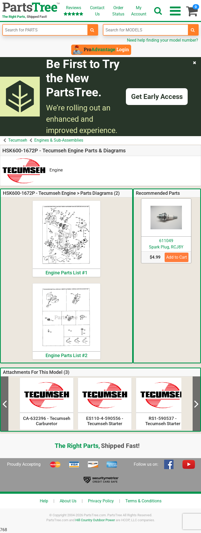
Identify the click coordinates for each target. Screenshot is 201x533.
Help (44, 500)
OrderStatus (118, 10)
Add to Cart (176, 257)
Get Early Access (157, 97)
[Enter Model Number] (145, 30)
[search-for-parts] (92, 30)
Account (138, 11)
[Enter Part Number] (45, 30)
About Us (68, 500)
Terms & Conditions (143, 500)
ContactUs (97, 10)
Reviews (73, 10)
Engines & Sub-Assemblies (58, 140)
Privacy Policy (101, 500)
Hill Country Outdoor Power (95, 520)
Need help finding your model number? (162, 40)
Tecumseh (17, 140)
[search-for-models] (193, 30)
